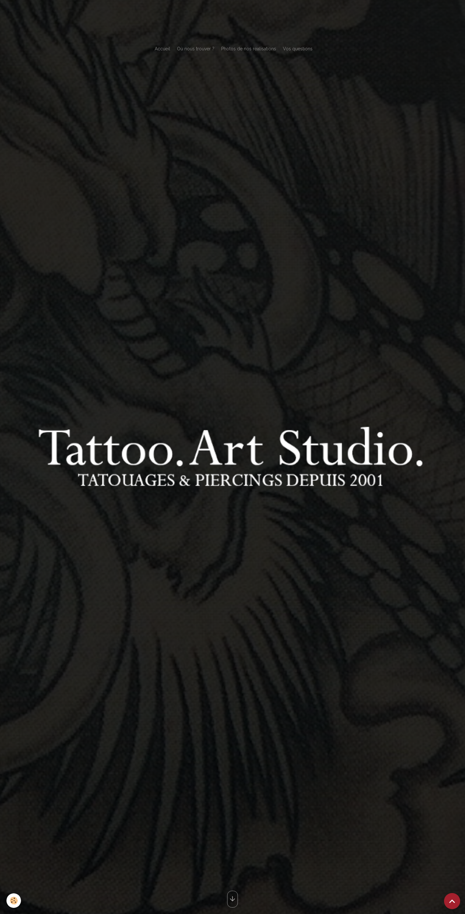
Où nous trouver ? (195, 48)
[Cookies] (13, 900)
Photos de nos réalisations (248, 48)
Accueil (162, 48)
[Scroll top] (452, 901)
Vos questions (298, 48)
